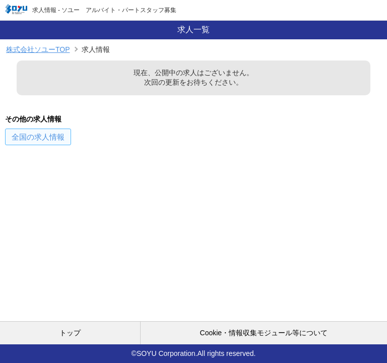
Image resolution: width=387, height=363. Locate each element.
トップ (70, 333)
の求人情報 (38, 137)
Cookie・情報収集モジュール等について (264, 333)
